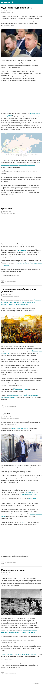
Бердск (4, 12)
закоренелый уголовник (19, 428)
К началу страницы (36, 683)
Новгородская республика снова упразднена (18, 290)
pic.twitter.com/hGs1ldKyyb (28, 495)
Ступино (5, 413)
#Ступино (29, 492)
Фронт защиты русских (13, 570)
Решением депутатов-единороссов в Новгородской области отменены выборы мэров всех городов (21, 302)
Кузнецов (12, 418)
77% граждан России (20, 389)
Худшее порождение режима (16, 8)
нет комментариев (8, 201)
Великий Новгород (7, 296)
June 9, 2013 (32, 498)
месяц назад (22, 250)
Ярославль (6, 208)
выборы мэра (10, 12)
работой (24, 522)
